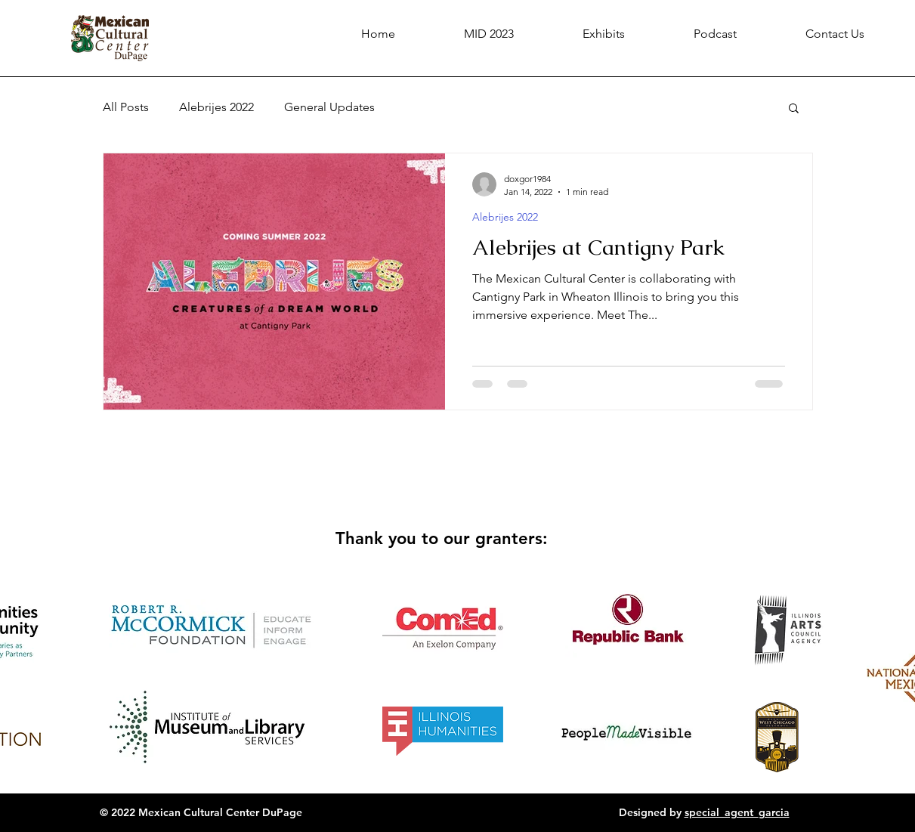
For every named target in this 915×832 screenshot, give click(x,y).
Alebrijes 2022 (216, 107)
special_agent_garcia (737, 812)
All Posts (126, 107)
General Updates (329, 107)
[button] (794, 109)
